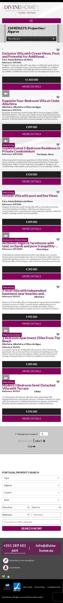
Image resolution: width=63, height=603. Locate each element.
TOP (31, 446)
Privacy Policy (40, 587)
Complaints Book (53, 587)
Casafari (40, 597)
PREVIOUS (25, 441)
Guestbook (11, 567)
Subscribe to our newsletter (18, 560)
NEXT (40, 441)
